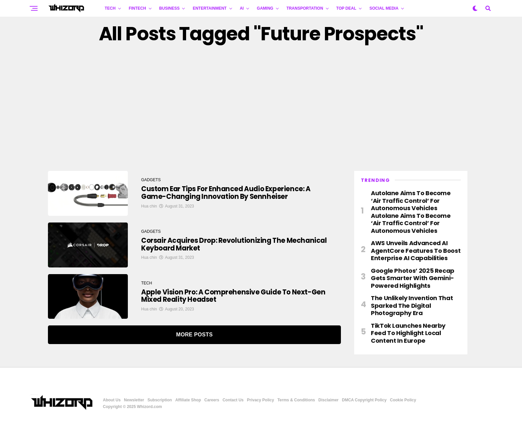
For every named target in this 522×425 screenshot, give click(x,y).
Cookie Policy (403, 400)
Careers (211, 400)
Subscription (159, 400)
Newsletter (134, 400)
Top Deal (346, 8)
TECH (110, 8)
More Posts (194, 334)
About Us (112, 400)
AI (242, 8)
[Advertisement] (261, 107)
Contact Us (232, 400)
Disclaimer (328, 400)
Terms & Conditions (296, 400)
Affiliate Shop (188, 400)
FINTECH (137, 8)
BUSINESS (169, 8)
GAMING (265, 8)
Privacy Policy (260, 400)
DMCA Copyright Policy (364, 400)
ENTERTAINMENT (210, 8)
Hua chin (149, 207)
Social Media (384, 8)
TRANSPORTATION (304, 8)
